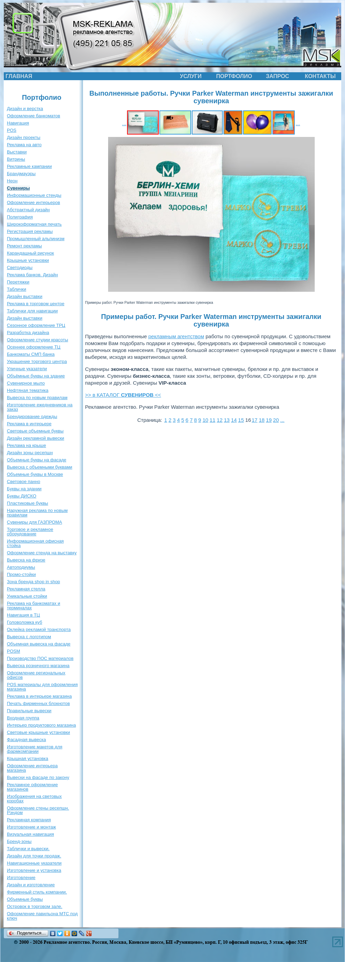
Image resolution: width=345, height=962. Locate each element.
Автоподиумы (21, 567)
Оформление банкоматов (33, 115)
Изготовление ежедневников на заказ (40, 407)
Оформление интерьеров (33, 202)
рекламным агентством (176, 336)
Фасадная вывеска (26, 739)
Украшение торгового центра (37, 361)
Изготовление (21, 877)
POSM (13, 651)
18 (262, 420)
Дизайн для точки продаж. (34, 855)
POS (11, 130)
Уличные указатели (27, 368)
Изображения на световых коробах (34, 798)
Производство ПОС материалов (40, 658)
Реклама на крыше (26, 445)
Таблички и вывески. (28, 848)
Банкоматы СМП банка (31, 354)
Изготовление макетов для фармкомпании (34, 749)
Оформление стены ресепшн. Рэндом (38, 810)
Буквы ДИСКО (21, 496)
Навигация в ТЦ (23, 615)
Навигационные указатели (34, 863)
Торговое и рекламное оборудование (30, 531)
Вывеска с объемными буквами (39, 467)
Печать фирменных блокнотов (38, 703)
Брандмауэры (21, 173)
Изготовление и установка (34, 870)
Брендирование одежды (32, 416)
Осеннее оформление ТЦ (33, 347)
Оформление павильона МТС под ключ (42, 916)
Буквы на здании (24, 488)
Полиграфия (20, 217)
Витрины (16, 159)
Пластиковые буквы (27, 503)
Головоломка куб (24, 622)
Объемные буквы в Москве (35, 474)
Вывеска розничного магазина (38, 665)
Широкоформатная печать (34, 224)
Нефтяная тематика (27, 390)
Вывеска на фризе (26, 560)
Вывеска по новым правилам (37, 397)
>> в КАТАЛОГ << (123, 395)
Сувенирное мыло (26, 383)
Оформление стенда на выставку (42, 552)
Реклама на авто (24, 144)
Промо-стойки (21, 574)
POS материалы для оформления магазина (42, 687)
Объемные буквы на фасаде (36, 459)
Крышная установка (27, 758)
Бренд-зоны (19, 841)
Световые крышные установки (38, 732)
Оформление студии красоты (37, 339)
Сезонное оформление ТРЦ (36, 325)
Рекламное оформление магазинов (32, 787)
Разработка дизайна (28, 332)
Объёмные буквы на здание (36, 375)
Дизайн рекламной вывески (35, 438)
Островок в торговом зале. (34, 906)
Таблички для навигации (32, 310)
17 (255, 420)
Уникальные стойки (27, 596)
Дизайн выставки (24, 296)
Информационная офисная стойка (35, 543)
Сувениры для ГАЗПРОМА (34, 522)
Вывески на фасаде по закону (38, 777)
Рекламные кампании (29, 166)
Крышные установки (28, 260)
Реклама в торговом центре (35, 303)
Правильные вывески (29, 710)
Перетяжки (18, 282)
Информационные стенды (34, 195)
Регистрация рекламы (30, 231)
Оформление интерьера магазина (32, 768)
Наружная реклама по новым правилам (37, 512)
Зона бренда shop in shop (33, 581)
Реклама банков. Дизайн (32, 274)
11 (213, 420)
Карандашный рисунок (30, 253)
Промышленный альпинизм (35, 238)
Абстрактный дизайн (28, 209)
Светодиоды (19, 267)
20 (276, 420)
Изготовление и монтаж (31, 827)
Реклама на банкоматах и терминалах (33, 605)
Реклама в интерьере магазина (39, 696)
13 (227, 420)
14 (234, 420)
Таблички (16, 289)
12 (220, 420)
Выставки (17, 151)
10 (205, 420)
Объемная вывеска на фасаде (39, 643)
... (124, 123)
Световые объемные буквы (35, 431)
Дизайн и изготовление (31, 884)
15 (241, 420)
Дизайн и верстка (25, 108)
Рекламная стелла (26, 588)
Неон (12, 180)
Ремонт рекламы (24, 245)
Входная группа (23, 717)
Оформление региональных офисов (36, 675)
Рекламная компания (29, 819)
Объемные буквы (25, 899)
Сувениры (18, 188)
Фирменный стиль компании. (37, 892)
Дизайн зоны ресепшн (30, 452)
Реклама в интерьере (29, 423)
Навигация (18, 123)
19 (269, 420)
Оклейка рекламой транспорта (39, 629)
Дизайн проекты (23, 137)
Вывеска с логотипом (29, 636)
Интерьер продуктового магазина (41, 725)
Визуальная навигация (30, 834)
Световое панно (23, 481)
